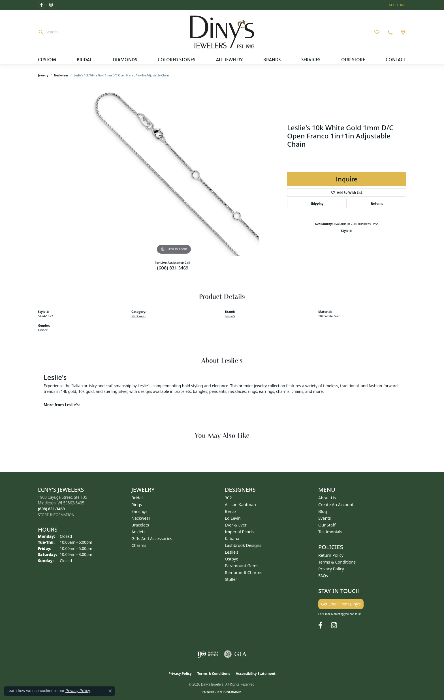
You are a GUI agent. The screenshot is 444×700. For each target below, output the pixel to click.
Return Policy (330, 555)
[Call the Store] (51, 508)
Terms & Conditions (337, 562)
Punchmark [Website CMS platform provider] (232, 692)
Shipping (316, 203)
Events (324, 518)
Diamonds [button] (125, 59)
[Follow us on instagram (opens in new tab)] (51, 5)
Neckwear (61, 75)
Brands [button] (272, 59)
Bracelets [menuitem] (140, 525)
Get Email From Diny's (341, 604)
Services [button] (310, 59)
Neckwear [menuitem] (140, 518)
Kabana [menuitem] (232, 538)
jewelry (43, 75)
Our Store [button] (353, 59)
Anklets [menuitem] (138, 531)
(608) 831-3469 (172, 268)
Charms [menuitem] (138, 545)
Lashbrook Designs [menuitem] (243, 545)
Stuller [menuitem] (231, 579)
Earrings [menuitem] (139, 511)
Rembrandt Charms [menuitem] (243, 572)
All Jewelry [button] (229, 59)
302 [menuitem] (228, 497)
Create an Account (336, 504)
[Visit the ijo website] (208, 654)
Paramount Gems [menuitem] (241, 565)
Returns (377, 203)
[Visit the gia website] (235, 654)
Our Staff (327, 525)
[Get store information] (56, 514)
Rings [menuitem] (136, 504)
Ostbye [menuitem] (231, 559)
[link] (389, 32)
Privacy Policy (331, 568)
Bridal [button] (84, 59)
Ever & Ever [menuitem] (236, 525)
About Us (327, 497)
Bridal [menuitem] (137, 497)
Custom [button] (47, 59)
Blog (322, 511)
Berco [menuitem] (230, 511)
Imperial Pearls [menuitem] (239, 531)
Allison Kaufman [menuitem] (240, 504)
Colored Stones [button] (176, 59)
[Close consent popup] (110, 691)
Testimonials (330, 531)
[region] (174, 171)
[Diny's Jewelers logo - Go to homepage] (222, 32)
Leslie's (230, 316)
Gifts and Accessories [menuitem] (151, 538)
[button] (396, 5)
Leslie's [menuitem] (231, 552)
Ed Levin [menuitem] (233, 518)
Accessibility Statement (256, 673)
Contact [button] (396, 59)
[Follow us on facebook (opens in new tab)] (41, 5)
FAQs (323, 575)
